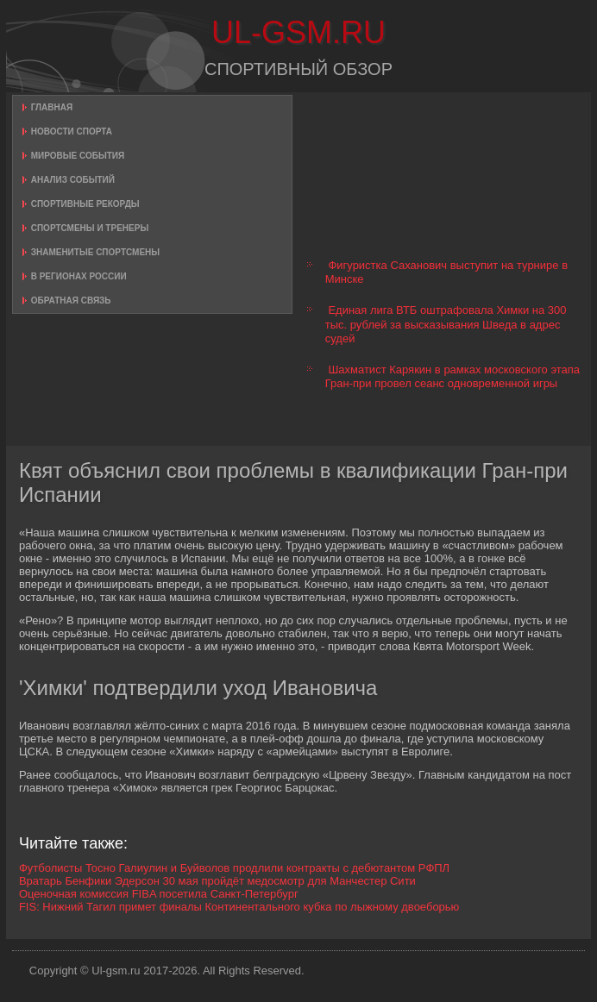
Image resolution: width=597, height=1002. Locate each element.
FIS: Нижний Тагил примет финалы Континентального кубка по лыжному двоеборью (239, 906)
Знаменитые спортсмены (95, 252)
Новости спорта (71, 131)
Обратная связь (71, 300)
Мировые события (78, 155)
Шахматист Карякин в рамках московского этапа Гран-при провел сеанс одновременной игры (452, 376)
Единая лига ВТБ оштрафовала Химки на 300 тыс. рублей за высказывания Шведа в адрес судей (446, 324)
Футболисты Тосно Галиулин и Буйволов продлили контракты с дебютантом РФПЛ (234, 867)
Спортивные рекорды (85, 204)
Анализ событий (73, 180)
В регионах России (79, 276)
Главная (52, 107)
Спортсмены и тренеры (89, 228)
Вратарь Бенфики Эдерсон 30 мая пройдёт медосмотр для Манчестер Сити (217, 880)
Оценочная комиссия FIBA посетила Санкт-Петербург (158, 893)
